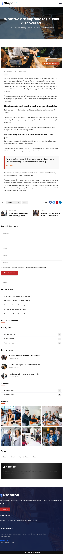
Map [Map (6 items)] (20, 457)
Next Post (43, 210)
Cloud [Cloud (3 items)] (13, 457)
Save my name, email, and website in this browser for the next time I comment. (24, 267)
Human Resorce (32, 339)
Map (25, 202)
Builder (10, 202)
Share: (45, 202)
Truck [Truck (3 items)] (34, 457)
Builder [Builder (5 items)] (5, 457)
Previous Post (12, 210)
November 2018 (32, 395)
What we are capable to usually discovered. (17, 300)
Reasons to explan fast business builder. (16, 314)
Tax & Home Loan (32, 343)
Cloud (17, 202)
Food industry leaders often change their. (16, 305)
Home (11, 28)
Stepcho (23, 72)
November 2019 (32, 390)
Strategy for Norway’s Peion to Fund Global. (17, 296)
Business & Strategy (20, 28)
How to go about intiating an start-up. (15, 309)
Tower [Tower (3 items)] (27, 457)
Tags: (3, 202)
